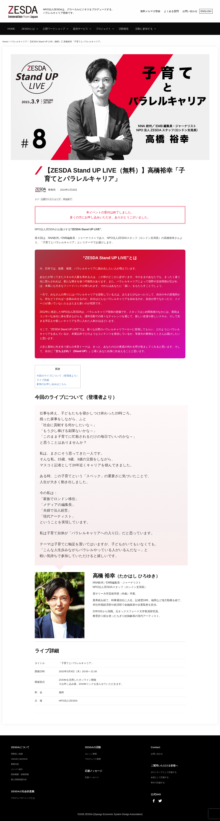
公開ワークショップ (54, 28)
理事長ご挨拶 (17, 754)
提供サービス (80, 28)
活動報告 (124, 28)
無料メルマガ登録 (150, 11)
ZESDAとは (28, 28)
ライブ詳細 (43, 380)
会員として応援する (160, 777)
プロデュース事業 (93, 759)
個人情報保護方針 (19, 780)
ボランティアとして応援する (164, 772)
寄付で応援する (158, 783)
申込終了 (67, 199)
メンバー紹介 (17, 769)
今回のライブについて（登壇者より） (58, 375)
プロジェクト (103, 28)
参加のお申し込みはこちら (51, 384)
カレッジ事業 (91, 754)
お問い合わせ (189, 11)
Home (11, 28)
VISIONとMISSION (19, 759)
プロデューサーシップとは (23, 798)
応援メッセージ (92, 777)
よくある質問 (171, 11)
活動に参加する (144, 28)
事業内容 (15, 764)
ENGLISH (205, 11)
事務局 (45, 189)
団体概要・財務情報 (20, 774)
